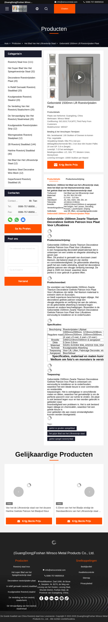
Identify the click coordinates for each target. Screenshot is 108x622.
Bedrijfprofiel (86, 567)
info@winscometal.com (65, 2)
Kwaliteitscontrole (86, 572)
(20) (21, 79)
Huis (6, 43)
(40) (21, 152)
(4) (19, 181)
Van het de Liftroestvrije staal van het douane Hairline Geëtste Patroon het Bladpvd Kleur (28, 509)
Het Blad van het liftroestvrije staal (40, 43)
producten (16, 43)
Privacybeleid (86, 583)
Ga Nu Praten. (23, 228)
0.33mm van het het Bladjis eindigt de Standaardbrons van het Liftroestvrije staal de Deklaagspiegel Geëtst (78, 510)
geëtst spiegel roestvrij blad (61, 439)
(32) (21, 70)
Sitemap (86, 578)
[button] (52, 97)
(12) (22, 127)
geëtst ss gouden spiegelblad (62, 428)
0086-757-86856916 (93, 2)
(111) (20, 62)
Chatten (64, 9)
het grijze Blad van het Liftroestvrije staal (67, 433)
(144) (22, 144)
